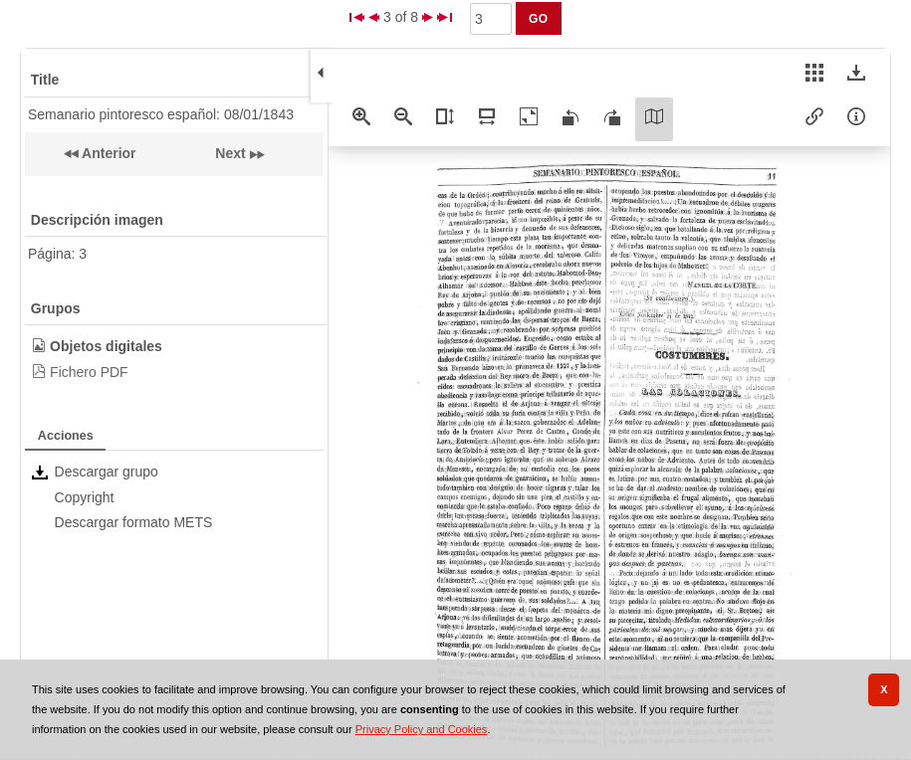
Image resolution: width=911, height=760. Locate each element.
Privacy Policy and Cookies (421, 729)
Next (230, 153)
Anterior (107, 153)
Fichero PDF (89, 372)
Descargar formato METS (134, 522)
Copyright (84, 497)
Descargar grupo (106, 471)
